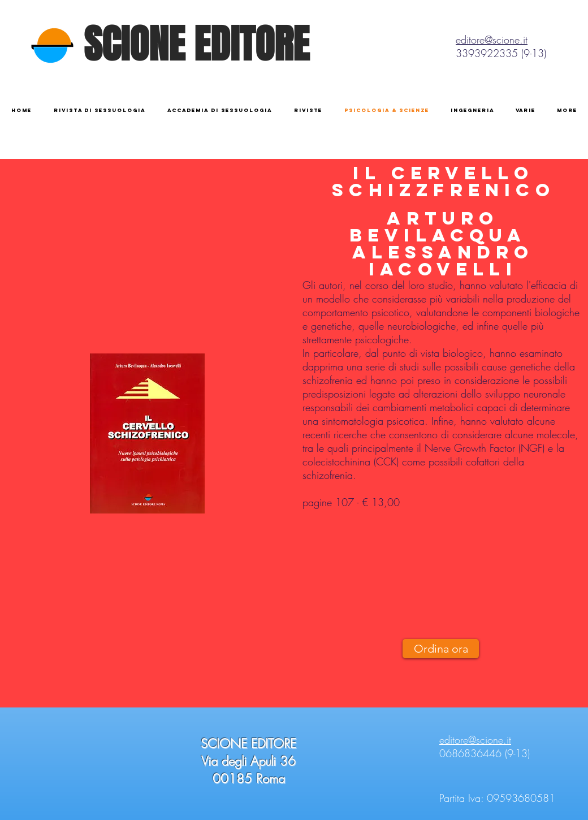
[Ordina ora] (441, 648)
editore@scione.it (492, 39)
